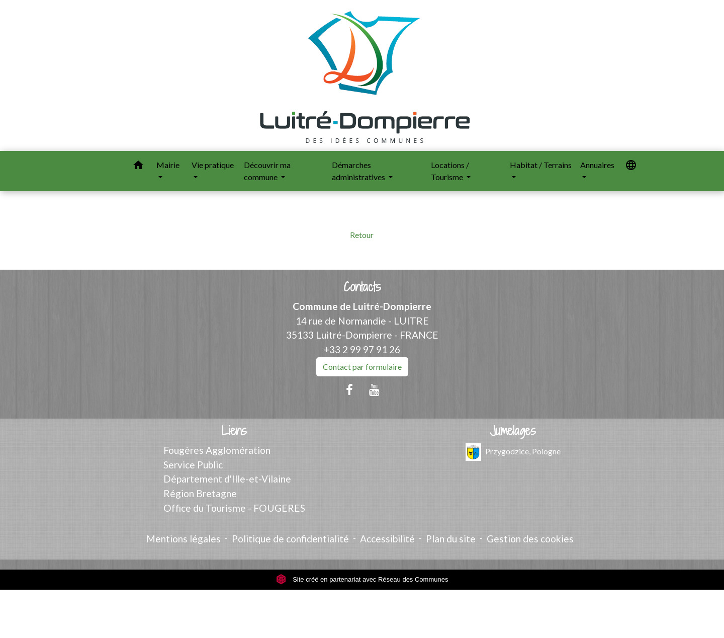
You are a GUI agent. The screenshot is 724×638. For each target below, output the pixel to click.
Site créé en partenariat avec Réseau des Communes (362, 579)
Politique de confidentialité (290, 538)
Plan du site (451, 538)
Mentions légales (183, 538)
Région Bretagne (200, 493)
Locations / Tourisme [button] (450, 171)
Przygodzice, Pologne (513, 452)
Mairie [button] (167, 165)
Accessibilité (387, 538)
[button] (138, 166)
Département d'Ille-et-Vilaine (227, 479)
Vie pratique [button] (213, 165)
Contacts (362, 287)
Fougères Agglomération (216, 450)
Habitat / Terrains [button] (541, 165)
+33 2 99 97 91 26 (362, 349)
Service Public (193, 464)
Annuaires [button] (597, 165)
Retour (362, 235)
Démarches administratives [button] (359, 171)
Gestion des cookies (530, 538)
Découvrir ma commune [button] (267, 171)
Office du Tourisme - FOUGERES (234, 508)
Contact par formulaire (362, 366)
